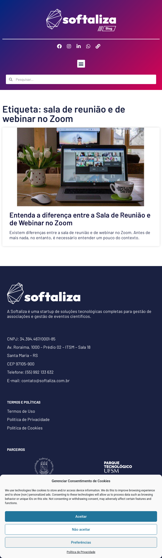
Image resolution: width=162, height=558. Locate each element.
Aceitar (81, 516)
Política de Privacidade (81, 552)
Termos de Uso (21, 411)
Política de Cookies (25, 427)
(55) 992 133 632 (39, 372)
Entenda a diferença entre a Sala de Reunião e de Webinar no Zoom (79, 218)
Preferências (81, 542)
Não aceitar (81, 529)
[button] (81, 64)
